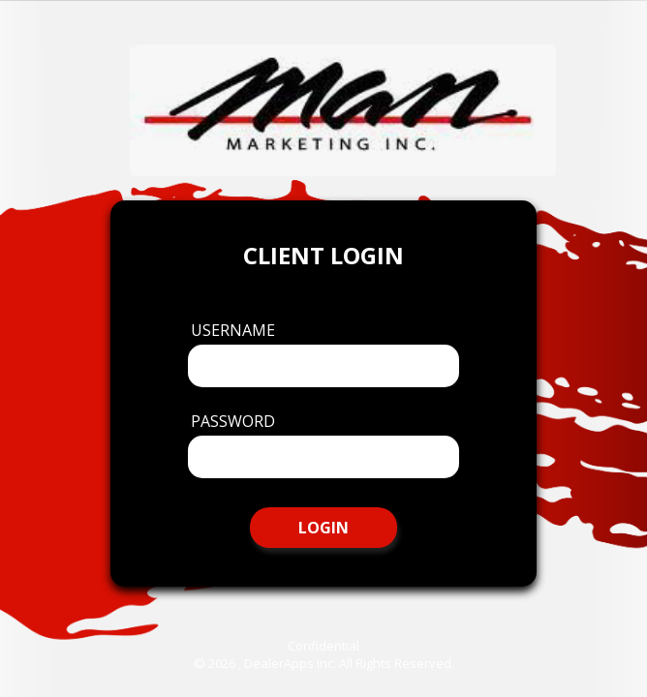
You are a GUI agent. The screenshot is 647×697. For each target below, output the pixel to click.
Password (233, 421)
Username (233, 330)
